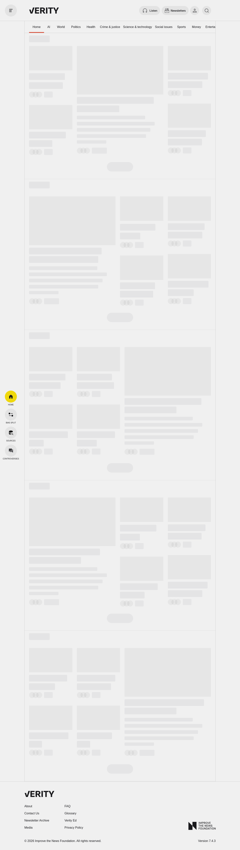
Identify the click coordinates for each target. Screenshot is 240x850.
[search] (206, 10)
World (61, 27)
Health (91, 27)
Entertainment (215, 27)
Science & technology (137, 27)
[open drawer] (11, 11)
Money (196, 27)
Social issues (163, 27)
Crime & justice (110, 27)
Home (37, 27)
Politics (76, 27)
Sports (181, 27)
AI (48, 27)
